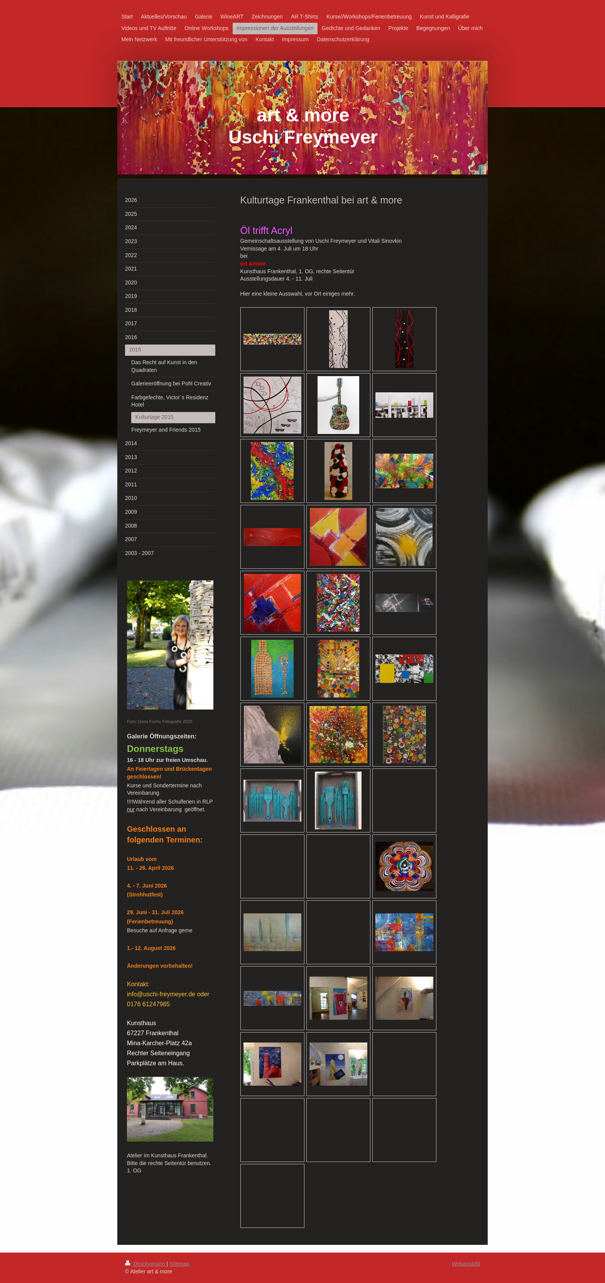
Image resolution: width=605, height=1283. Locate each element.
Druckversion (145, 1264)
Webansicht (466, 1264)
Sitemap (179, 1264)
